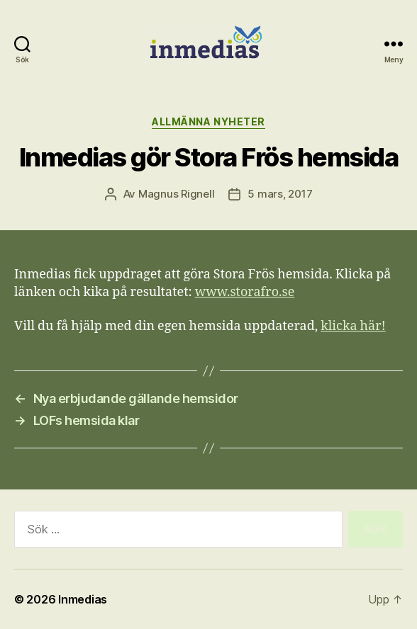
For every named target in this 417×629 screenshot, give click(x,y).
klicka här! (353, 326)
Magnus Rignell (176, 193)
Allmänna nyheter (208, 121)
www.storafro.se (245, 292)
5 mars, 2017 (280, 193)
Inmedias (82, 599)
